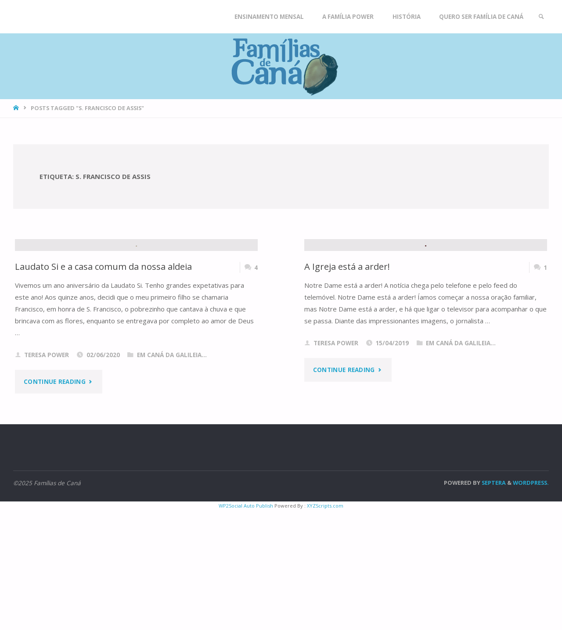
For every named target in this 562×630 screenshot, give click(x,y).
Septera (493, 602)
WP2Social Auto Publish (246, 625)
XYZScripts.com (325, 625)
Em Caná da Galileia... (172, 475)
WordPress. (531, 602)
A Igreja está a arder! (347, 386)
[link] (540, 16)
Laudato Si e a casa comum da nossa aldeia (104, 386)
